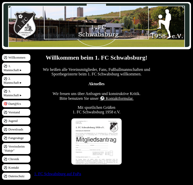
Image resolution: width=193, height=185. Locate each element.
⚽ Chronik (11, 159)
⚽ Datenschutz (14, 176)
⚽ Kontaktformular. (117, 98)
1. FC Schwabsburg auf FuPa (57, 174)
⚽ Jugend (11, 121)
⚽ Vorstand (12, 112)
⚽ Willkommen (14, 57)
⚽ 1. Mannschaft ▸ (13, 68)
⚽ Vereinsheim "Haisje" (14, 148)
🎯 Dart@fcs (12, 104)
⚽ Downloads (13, 129)
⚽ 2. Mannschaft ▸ (13, 80)
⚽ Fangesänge (14, 138)
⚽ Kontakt (11, 167)
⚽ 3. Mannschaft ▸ (13, 93)
